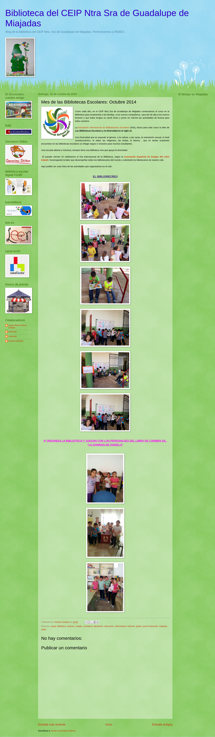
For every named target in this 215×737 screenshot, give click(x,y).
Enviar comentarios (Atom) (63, 731)
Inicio (108, 724)
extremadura (120, 626)
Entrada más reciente (52, 724)
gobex (139, 626)
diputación (98, 626)
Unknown (12, 332)
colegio (78, 626)
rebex (43, 629)
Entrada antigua (162, 724)
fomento (131, 626)
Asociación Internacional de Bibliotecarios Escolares (103, 127)
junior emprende (150, 626)
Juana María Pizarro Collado (17, 326)
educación (109, 626)
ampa (53, 626)
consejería (88, 626)
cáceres (70, 626)
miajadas (163, 626)
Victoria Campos (15, 341)
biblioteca (61, 626)
